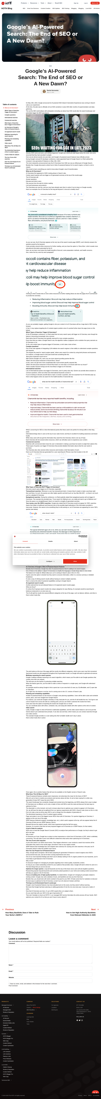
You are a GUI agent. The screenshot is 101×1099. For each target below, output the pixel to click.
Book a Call (95, 3)
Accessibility (96, 1095)
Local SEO (88, 8)
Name (11, 965)
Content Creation (45, 8)
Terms (85, 1095)
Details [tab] (50, 541)
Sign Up (76, 3)
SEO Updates (56, 8)
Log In (86, 3)
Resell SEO (58, 3)
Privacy (80, 1095)
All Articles (96, 8)
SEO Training (65, 8)
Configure (50, 561)
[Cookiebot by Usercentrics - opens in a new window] (79, 536)
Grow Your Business (33, 8)
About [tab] (76, 541)
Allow (75, 561)
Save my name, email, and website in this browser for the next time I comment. (33, 983)
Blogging (73, 8)
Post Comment (13, 985)
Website (11, 977)
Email (11, 971)
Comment (12, 943)
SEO (24, 8)
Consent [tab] (25, 541)
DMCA (90, 1095)
